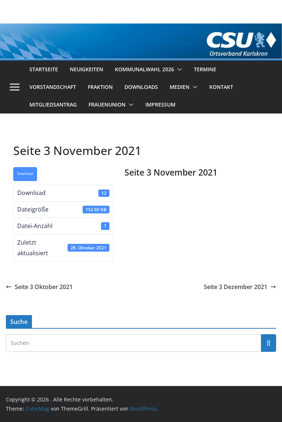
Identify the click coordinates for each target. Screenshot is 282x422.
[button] (178, 69)
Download (25, 174)
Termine (205, 69)
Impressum (160, 104)
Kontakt (221, 86)
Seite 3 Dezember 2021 (240, 287)
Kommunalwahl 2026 (144, 69)
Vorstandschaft (52, 86)
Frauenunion (107, 104)
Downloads (141, 86)
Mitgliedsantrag (53, 104)
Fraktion (100, 86)
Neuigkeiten (86, 69)
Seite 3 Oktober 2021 (39, 287)
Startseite (43, 69)
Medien (179, 86)
